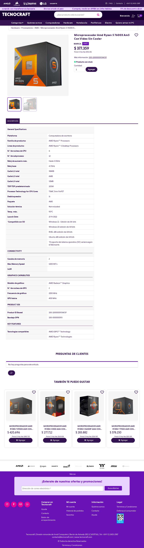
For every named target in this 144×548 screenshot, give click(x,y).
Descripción (12, 121)
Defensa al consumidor (126, 511)
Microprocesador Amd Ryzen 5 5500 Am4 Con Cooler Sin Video (55, 429)
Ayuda (44, 509)
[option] (19, 466)
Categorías (17, 23)
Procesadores (27, 28)
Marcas (73, 474)
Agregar (21, 440)
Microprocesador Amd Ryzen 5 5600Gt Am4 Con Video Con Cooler (89, 429)
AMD (37, 28)
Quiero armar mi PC (125, 23)
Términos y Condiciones (127, 507)
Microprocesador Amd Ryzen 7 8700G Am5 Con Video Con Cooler (20, 429)
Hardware (68, 23)
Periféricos (96, 23)
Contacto (119, 3)
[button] (132, 16)
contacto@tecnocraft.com (62, 537)
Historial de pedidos (75, 511)
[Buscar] (98, 15)
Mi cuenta (70, 507)
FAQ (110, 3)
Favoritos (70, 515)
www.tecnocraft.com (83, 537)
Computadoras (53, 23)
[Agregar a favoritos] (136, 35)
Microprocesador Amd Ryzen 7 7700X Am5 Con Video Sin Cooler (123, 429)
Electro (108, 23)
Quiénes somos (34, 23)
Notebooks (81, 23)
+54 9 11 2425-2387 (133, 3)
